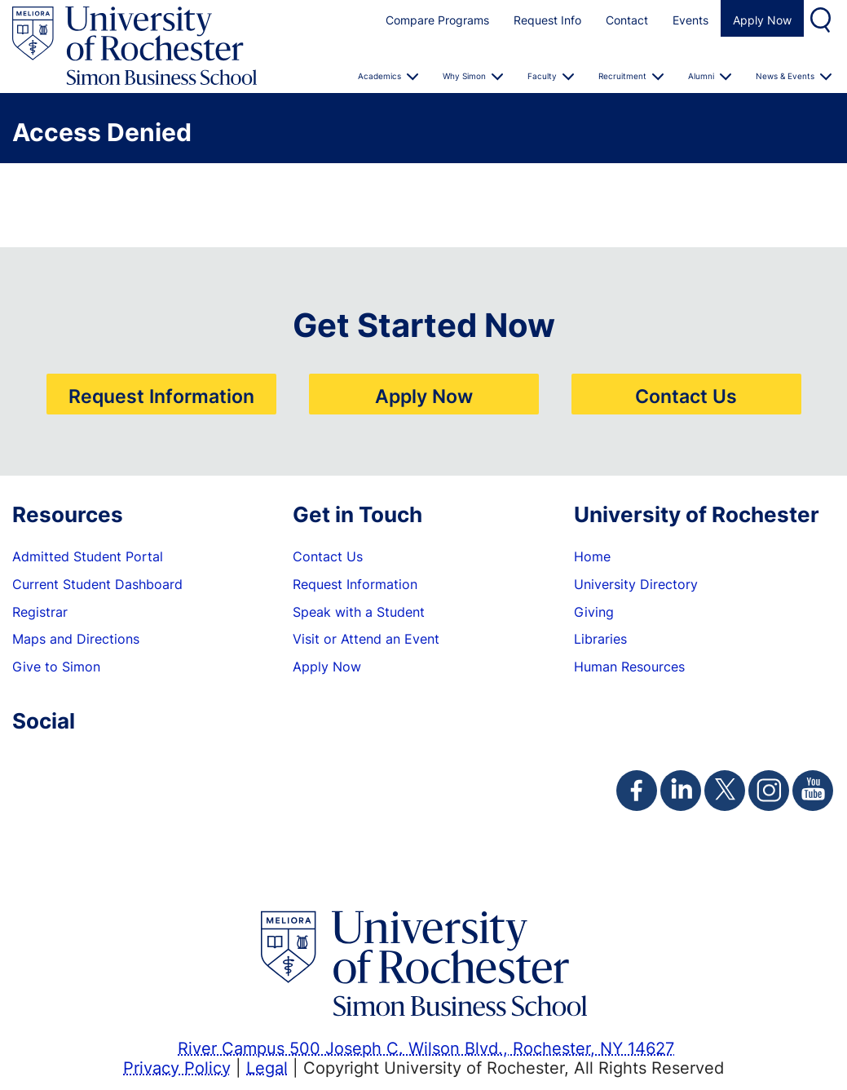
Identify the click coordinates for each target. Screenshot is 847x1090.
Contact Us (686, 396)
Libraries (600, 639)
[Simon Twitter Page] (724, 790)
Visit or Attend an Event (366, 639)
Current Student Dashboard (97, 584)
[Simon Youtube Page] (812, 790)
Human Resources (629, 667)
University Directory (636, 584)
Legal (267, 1067)
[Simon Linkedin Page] (680, 790)
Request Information (161, 396)
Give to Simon (56, 667)
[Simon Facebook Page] (636, 790)
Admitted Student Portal (87, 556)
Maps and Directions (75, 639)
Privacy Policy (177, 1067)
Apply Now (762, 20)
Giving (594, 612)
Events (690, 20)
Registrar (40, 612)
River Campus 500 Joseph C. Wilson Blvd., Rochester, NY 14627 (426, 1047)
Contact (627, 20)
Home (592, 556)
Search (822, 18)
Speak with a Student (359, 612)
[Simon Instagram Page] (768, 790)
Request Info (547, 20)
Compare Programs (437, 20)
